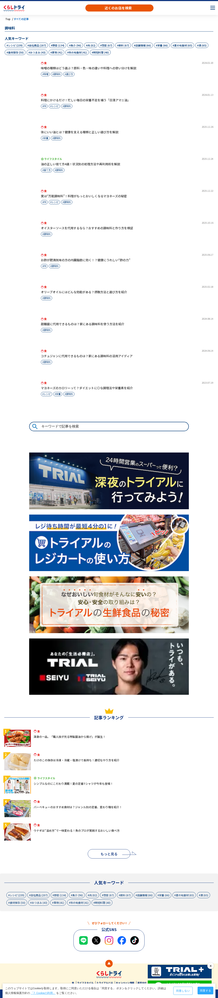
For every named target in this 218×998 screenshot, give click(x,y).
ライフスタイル (85, 982)
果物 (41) (57, 52)
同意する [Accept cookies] (205, 990)
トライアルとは (104, 982)
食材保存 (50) (16, 52)
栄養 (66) (162, 45)
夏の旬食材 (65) (183, 45)
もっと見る (109, 853)
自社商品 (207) (37, 45)
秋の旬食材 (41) (78, 52)
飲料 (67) (124, 45)
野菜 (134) (58, 45)
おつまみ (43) (38, 52)
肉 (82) (91, 45)
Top (7, 19)
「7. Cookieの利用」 (43, 993)
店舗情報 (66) (143, 45)
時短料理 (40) (101, 52)
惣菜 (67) (107, 45)
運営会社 (142, 982)
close (210, 966)
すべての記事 (21, 19)
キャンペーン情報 (125, 982)
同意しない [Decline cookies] (183, 991)
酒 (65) (203, 45)
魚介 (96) (76, 45)
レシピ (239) (15, 45)
